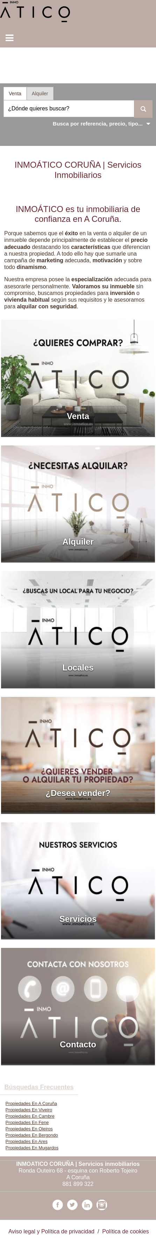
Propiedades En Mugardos (32, 1147)
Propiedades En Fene (27, 1122)
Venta (15, 93)
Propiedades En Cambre (30, 1116)
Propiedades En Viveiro (29, 1109)
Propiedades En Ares (27, 1141)
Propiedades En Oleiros (29, 1128)
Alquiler (40, 93)
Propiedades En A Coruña (31, 1103)
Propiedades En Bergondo (32, 1135)
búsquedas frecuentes (38, 1087)
